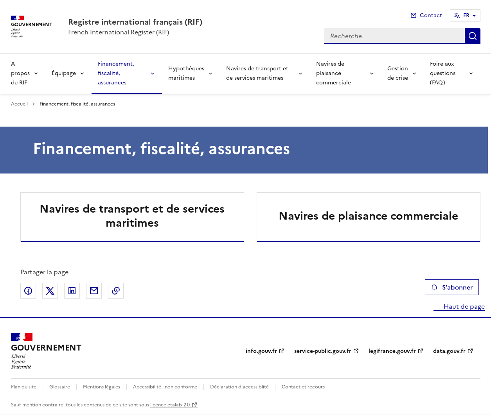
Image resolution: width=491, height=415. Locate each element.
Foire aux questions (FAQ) (442, 73)
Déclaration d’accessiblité (239, 386)
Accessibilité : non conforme (165, 386)
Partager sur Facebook (28, 291)
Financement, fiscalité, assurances (116, 73)
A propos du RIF (20, 73)
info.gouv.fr (261, 351)
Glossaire (59, 386)
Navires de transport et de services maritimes (257, 73)
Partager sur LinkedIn (72, 291)
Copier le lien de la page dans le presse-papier (116, 291)
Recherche (472, 36)
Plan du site (23, 386)
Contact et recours (303, 386)
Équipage (64, 73)
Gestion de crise (397, 73)
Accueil (19, 103)
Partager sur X (50, 291)
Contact (431, 15)
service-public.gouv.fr (322, 351)
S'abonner (451, 287)
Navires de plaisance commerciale (333, 73)
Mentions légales (101, 386)
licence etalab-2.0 (170, 404)
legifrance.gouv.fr (392, 351)
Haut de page (463, 306)
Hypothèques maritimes (186, 73)
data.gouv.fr (449, 351)
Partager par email (94, 291)
